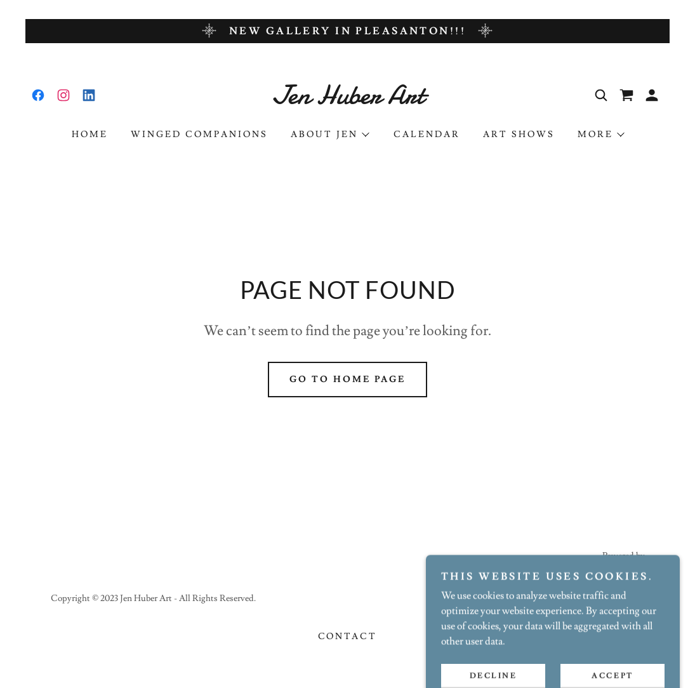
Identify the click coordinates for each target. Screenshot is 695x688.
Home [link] (90, 134)
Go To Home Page (347, 379)
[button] (652, 95)
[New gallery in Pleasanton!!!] (347, 31)
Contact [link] (348, 636)
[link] (38, 95)
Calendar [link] (427, 134)
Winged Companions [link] (199, 134)
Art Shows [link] (519, 134)
